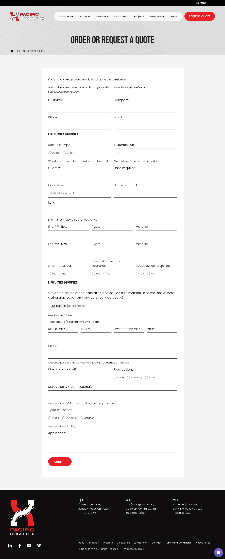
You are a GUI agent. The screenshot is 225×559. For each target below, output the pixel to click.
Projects (139, 16)
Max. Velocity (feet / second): (70, 387)
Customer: (56, 100)
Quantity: (55, 168)
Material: (142, 227)
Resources (156, 16)
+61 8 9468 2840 (135, 513)
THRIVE (141, 549)
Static (54, 418)
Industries (120, 16)
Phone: (53, 117)
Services (101, 16)
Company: (122, 100)
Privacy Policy (202, 542)
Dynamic (70, 418)
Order (69, 152)
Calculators (123, 542)
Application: (57, 433)
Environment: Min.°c (128, 329)
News (174, 16)
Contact (201, 2)
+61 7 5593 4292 (87, 513)
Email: (118, 117)
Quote (55, 152)
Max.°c (86, 329)
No (64, 273)
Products (84, 16)
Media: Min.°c (58, 329)
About (81, 542)
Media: (53, 346)
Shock (151, 377)
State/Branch (124, 145)
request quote (199, 16)
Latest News (141, 542)
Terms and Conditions (178, 542)
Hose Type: (56, 185)
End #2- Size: (58, 244)
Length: (53, 202)
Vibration (88, 418)
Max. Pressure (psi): (62, 369)
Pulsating (135, 377)
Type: (96, 227)
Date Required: (125, 168)
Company (65, 16)
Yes (53, 273)
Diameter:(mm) (125, 185)
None (119, 377)
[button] (218, 552)
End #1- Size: (57, 227)
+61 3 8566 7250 (182, 513)
